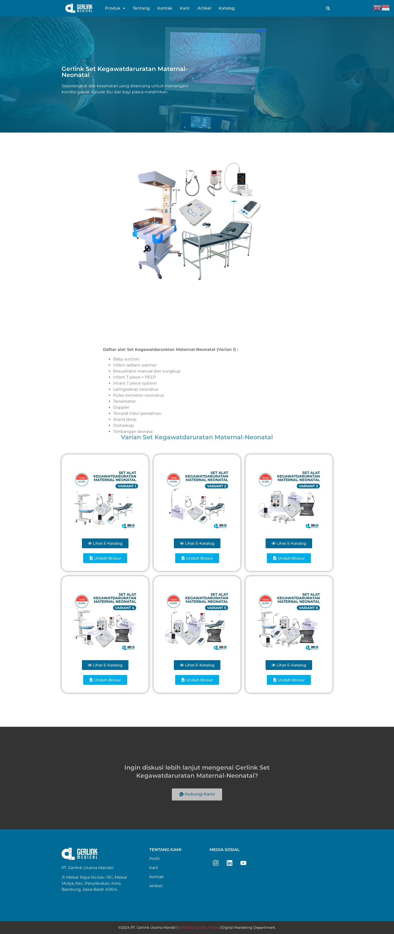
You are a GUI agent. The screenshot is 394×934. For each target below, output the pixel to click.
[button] (115, 8)
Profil (154, 858)
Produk (115, 8)
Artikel (204, 8)
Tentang (141, 8)
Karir (185, 8)
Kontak (164, 8)
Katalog (227, 8)
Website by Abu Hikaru (200, 927)
